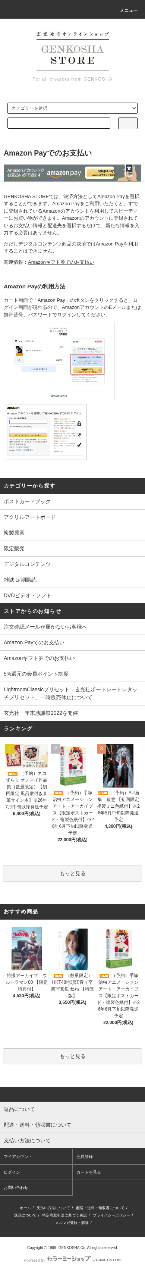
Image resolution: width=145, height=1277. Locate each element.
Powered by (72, 1260)
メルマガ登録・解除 (72, 1223)
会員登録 (84, 1156)
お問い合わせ (16, 1187)
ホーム (25, 1208)
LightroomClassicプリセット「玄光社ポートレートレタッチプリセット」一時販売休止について (71, 693)
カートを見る (88, 1172)
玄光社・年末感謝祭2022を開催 (41, 713)
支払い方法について (53, 1208)
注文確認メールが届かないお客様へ (45, 627)
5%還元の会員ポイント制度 (36, 674)
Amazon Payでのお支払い (34, 642)
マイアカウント (18, 1156)
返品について (25, 1215)
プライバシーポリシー (111, 1215)
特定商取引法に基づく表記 (64, 1215)
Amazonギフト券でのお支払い (39, 658)
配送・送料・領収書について (100, 1208)
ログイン (12, 1172)
